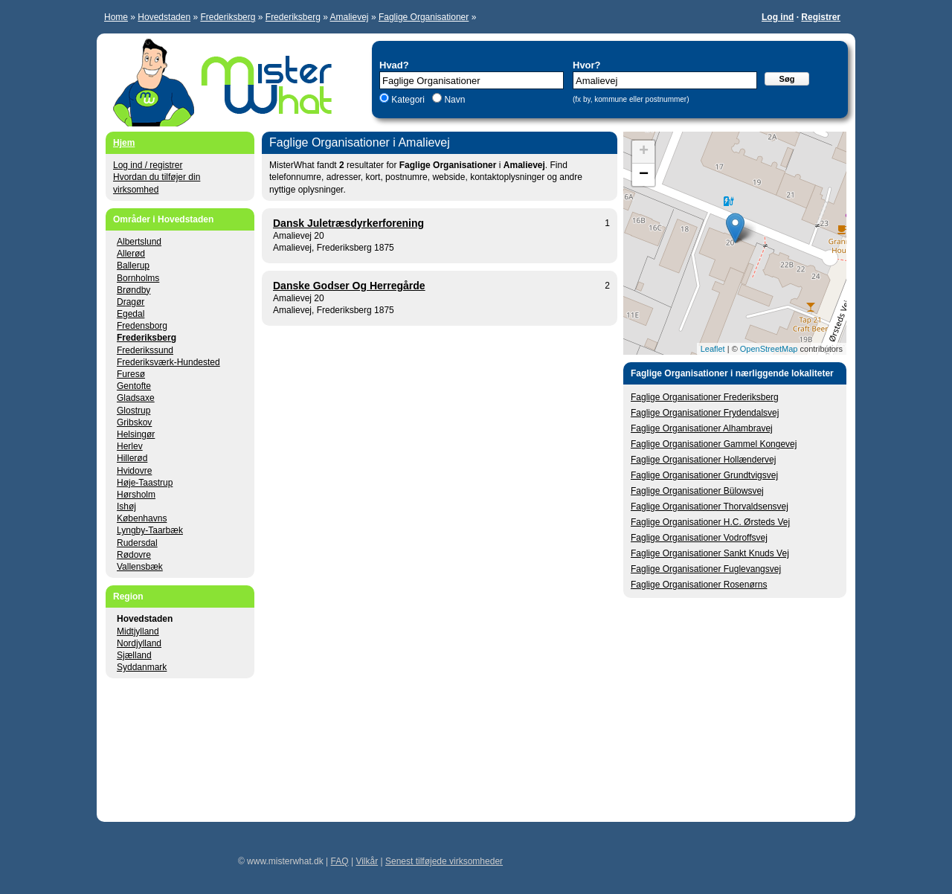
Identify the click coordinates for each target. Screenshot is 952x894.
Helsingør (136, 434)
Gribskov (134, 422)
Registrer (820, 17)
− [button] (644, 175)
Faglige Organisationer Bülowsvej (697, 491)
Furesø (131, 374)
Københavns (142, 518)
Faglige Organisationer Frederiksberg (705, 397)
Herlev (130, 446)
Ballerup (133, 265)
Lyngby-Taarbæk (150, 530)
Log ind (778, 17)
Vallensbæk (140, 567)
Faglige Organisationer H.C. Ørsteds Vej (710, 522)
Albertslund (139, 242)
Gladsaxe (136, 398)
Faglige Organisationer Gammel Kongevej (714, 444)
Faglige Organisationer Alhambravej (702, 428)
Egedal (130, 314)
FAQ (340, 861)
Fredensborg (142, 326)
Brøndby (133, 290)
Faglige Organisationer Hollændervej (703, 459)
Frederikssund (145, 350)
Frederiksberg (227, 17)
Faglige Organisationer (424, 17)
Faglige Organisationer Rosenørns (699, 584)
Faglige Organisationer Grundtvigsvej (704, 475)
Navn (453, 99)
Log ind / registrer (147, 165)
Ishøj (126, 506)
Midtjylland (138, 631)
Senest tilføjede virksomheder (444, 861)
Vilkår (367, 861)
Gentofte (134, 386)
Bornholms (138, 278)
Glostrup (133, 410)
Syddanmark (142, 667)
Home (116, 17)
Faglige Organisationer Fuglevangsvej (706, 569)
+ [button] (644, 152)
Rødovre (134, 555)
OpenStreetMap (769, 348)
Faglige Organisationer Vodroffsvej (699, 538)
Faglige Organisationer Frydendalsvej (705, 413)
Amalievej (349, 17)
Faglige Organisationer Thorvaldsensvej (709, 506)
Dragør (130, 302)
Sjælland (134, 655)
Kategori (408, 99)
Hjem (124, 143)
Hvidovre (134, 471)
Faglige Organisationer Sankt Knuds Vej (710, 553)
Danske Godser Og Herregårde (349, 286)
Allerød (131, 253)
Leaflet (713, 348)
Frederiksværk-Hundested (168, 362)
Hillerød (132, 458)
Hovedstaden (164, 17)
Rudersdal (137, 543)
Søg (787, 78)
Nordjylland (139, 643)
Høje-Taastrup (145, 482)
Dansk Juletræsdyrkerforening (348, 223)
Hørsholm (136, 494)
